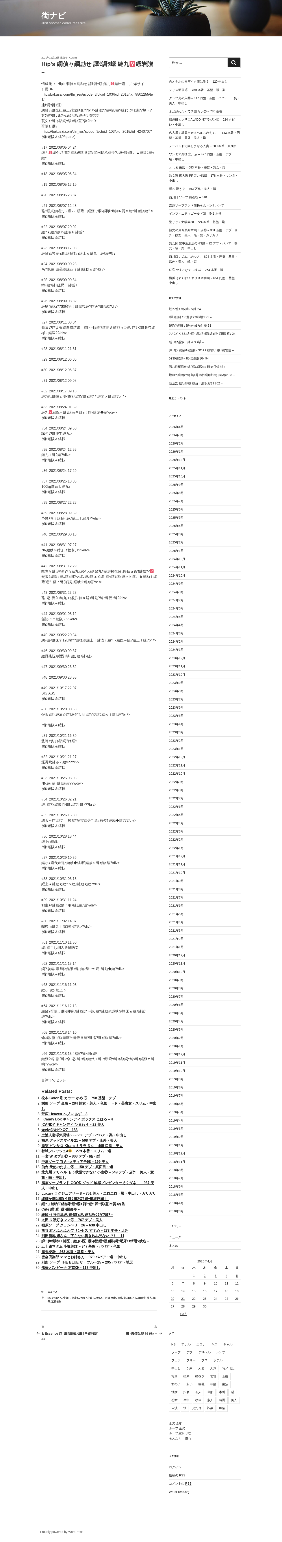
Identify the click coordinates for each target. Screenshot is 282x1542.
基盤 (225, 1376)
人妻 (201, 1368)
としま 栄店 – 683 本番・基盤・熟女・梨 (197, 167)
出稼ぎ (199, 1376)
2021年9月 (176, 881)
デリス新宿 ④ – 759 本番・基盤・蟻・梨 (197, 90)
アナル (186, 1344)
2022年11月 (177, 765)
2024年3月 (176, 633)
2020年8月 (176, 988)
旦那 (210, 1392)
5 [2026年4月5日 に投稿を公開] (237, 1275)
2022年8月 (176, 790)
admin (73, 57)
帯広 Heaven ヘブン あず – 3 (64, 1114)
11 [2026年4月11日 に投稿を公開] (226, 1283)
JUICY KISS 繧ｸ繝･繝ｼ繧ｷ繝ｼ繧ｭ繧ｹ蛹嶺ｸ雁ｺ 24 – (203, 333)
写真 (174, 1376)
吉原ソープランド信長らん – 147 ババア (197, 205)
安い (189, 1384)
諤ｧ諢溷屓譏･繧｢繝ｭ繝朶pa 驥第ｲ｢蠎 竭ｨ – (198, 367)
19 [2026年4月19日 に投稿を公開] (237, 1291)
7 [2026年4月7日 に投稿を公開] (183, 1283)
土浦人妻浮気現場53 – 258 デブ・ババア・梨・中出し (84, 1135)
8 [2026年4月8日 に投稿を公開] (194, 1283)
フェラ (176, 1360)
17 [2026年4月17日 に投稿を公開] (215, 1291)
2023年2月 (176, 740)
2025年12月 (177, 460)
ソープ (176, 1352)
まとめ (173, 1245)
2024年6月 (176, 608)
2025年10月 (177, 476)
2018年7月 (176, 1178)
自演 (174, 1408)
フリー (191, 1360)
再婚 (107, 1297)
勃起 (113, 1297)
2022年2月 (176, 839)
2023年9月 (176, 683)
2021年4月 (176, 922)
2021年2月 (176, 938)
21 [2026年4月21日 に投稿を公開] (183, 1298)
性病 (174, 1392)
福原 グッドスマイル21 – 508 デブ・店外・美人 (79, 1140)
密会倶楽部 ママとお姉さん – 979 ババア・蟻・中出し (84, 1257)
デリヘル (204, 1352)
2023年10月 (177, 674)
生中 (186, 1400)
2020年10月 (177, 972)
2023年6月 (176, 707)
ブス (204, 1360)
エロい (201, 1344)
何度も (75, 1297)
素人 (210, 1400)
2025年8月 (176, 493)
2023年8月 (176, 691)
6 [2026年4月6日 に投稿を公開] (172, 1283)
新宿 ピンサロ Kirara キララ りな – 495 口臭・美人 (82, 1146)
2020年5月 (176, 1013)
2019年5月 (176, 1112)
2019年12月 (177, 1054)
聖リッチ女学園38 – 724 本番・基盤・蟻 (197, 222)
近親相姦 (56, 1301)
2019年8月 (176, 1087)
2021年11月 (177, 864)
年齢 (213, 1384)
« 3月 (183, 1314)
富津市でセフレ (53, 1080)
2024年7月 (176, 600)
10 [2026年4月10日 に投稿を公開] (215, 1283)
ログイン (175, 1467)
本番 (222, 1392)
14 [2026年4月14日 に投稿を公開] (183, 1291)
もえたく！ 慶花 (180, 1438)
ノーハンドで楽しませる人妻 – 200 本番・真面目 (203, 146)
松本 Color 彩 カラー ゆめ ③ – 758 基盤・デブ (78, 1098)
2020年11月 (177, 963)
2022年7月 (176, 798)
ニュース (52, 1291)
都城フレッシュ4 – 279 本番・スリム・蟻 (76, 1151)
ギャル (227, 1344)
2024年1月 (176, 649)
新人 (198, 1392)
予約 (189, 1368)
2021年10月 (177, 872)
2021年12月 (177, 856)
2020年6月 (176, 1005)
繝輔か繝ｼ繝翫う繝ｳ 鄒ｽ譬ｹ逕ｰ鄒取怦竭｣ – (75, 1199)
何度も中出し (87, 1297)
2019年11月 (177, 1062)
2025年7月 (176, 501)
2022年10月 (177, 773)
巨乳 (119, 1297)
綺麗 (222, 1400)
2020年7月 (176, 996)
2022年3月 (176, 831)
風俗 (222, 1408)
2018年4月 (176, 1203)
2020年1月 (176, 1046)
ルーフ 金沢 (177, 1428)
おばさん (57, 1297)
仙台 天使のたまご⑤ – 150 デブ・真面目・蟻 (77, 1167)
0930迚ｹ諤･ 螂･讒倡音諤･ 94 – (190, 358)
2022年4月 (176, 823)
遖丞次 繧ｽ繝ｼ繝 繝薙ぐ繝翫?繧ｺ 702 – (196, 383)
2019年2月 (176, 1137)
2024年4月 (176, 625)
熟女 (174, 1400)
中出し (66, 1297)
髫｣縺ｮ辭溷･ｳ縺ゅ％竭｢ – (186, 342)
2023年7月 (176, 699)
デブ (189, 1352)
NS (49, 1297)
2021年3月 (176, 930)
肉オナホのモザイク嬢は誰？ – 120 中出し (198, 81)
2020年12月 (177, 955)
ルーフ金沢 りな (180, 1433)
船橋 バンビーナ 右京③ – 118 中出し (70, 1268)
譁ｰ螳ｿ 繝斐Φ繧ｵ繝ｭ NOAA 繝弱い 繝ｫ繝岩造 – (201, 350)
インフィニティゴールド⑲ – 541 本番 (195, 213)
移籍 (198, 1400)
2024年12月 (177, 559)
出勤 (186, 1376)
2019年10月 (177, 1071)
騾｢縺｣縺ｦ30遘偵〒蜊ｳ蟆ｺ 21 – (190, 317)
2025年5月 (176, 517)
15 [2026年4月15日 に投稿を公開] (194, 1291)
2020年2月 (176, 1038)
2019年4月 (176, 1120)
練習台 (142, 1297)
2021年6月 (176, 905)
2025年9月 (176, 484)
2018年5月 (176, 1194)
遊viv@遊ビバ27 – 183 (59, 1130)
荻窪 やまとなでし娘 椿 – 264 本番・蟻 (196, 270)
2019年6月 (176, 1104)
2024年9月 (176, 583)
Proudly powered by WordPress (61, 1532)
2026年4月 (176, 427)
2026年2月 (176, 443)
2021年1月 (176, 947)
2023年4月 (176, 724)
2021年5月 (176, 914)
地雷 (213, 1376)
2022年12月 (177, 757)
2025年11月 (177, 468)
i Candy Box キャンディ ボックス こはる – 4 (77, 1119)
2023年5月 (176, 715)
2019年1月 (176, 1145)
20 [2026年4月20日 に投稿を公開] (172, 1298)
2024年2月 (176, 641)
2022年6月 (176, 806)
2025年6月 (176, 509)
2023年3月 (176, 732)
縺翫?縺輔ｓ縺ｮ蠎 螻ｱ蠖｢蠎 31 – (191, 325)
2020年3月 (176, 1029)
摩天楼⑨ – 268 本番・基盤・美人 (68, 1252)
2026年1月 (176, 451)
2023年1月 (176, 749)
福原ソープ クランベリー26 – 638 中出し (73, 1225)
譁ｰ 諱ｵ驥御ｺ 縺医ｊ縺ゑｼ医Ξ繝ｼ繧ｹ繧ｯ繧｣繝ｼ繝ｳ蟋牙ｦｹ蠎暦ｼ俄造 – (95, 1241)
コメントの (180, 1483)
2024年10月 (177, 575)
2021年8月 (176, 889)
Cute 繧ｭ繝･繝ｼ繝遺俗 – (60, 1209)
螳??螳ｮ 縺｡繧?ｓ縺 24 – (186, 309)
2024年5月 (176, 617)
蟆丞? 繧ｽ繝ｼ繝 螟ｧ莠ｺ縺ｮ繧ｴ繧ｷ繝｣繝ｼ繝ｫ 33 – (202, 375)
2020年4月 (176, 1021)
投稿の (177, 1475)
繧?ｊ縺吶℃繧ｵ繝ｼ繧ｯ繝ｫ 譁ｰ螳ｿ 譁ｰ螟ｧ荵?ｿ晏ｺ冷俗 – (84, 1204)
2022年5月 (176, 815)
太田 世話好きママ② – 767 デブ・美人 (71, 1220)
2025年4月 (176, 526)
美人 (149, 1297)
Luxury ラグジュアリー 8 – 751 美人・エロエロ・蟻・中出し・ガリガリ (98, 1193)
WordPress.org (179, 1492)
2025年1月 (176, 550)
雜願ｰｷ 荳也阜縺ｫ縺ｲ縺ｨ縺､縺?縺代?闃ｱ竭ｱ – (77, 1215)
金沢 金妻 (175, 1423)
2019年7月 (176, 1095)
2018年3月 (176, 1211)
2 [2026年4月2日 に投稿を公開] (205, 1275)
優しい (100, 1297)
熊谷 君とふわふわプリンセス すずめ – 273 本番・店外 (84, 1230)
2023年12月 (177, 658)
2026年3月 (176, 435)
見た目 (196, 1408)
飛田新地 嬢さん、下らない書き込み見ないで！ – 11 (82, 1236)
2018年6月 (176, 1186)
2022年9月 (176, 782)
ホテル (218, 1360)
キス (214, 1344)
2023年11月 (177, 666)
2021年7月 (176, 897)
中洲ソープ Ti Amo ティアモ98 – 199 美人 (75, 1162)
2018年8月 (176, 1170)
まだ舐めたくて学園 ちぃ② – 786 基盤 (196, 111)
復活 (225, 1384)
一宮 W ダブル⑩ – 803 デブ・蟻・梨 (70, 1156)
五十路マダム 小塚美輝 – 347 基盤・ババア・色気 (80, 1246)
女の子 (176, 1384)
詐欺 (210, 1408)
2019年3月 (176, 1128)
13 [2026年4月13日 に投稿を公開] (172, 1291)
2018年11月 (177, 1162)
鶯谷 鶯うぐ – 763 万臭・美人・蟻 (192, 189)
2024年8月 (176, 592)
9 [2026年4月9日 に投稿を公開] (205, 1283)
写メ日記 (228, 1368)
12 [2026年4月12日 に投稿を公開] (237, 1283)
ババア (221, 1352)
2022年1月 (176, 848)
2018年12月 (177, 1153)
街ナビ (53, 15)
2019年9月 (176, 1079)
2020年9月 (176, 980)
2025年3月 (176, 534)
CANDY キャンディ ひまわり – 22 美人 (72, 1124)
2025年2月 (176, 542)
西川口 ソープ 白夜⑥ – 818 (188, 197)
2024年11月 (177, 567)
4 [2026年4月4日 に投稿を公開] (226, 1275)
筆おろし (132, 1297)
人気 (213, 1368)
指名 (186, 1392)
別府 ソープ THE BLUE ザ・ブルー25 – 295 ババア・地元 (87, 1262)
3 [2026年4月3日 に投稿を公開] (216, 1275)
